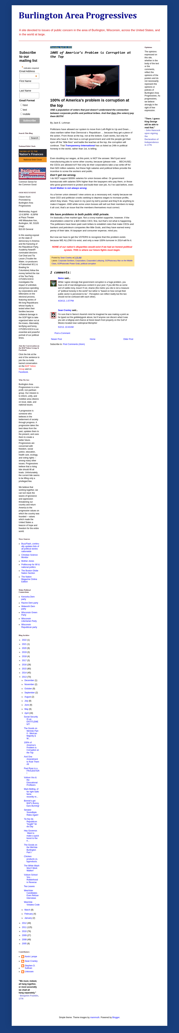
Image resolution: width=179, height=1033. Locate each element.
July (26, 701)
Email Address (28, 71)
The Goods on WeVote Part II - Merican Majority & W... (31, 733)
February (28, 914)
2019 (24, 652)
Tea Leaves (29, 886)
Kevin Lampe (31, 956)
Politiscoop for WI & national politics (30, 565)
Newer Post (56, 339)
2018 (24, 656)
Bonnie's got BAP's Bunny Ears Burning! (31, 803)
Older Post (128, 339)
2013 (24, 677)
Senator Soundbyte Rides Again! (31, 812)
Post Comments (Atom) (74, 344)
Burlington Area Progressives (78, 16)
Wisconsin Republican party (29, 625)
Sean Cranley (64, 310)
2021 (24, 644)
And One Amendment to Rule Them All (31, 760)
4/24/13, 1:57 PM (66, 301)
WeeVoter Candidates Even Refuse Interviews (31, 894)
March (27, 910)
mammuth (94, 1017)
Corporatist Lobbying (95, 261)
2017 (24, 660)
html (25, 105)
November (29, 684)
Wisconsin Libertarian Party (29, 619)
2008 (24, 939)
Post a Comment (62, 333)
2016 (24, 664)
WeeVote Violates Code (32, 903)
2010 (24, 931)
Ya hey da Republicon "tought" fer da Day (30, 823)
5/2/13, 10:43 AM (66, 327)
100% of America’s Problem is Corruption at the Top (31, 747)
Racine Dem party (29, 603)
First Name (25, 81)
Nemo (61, 278)
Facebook (23, 372)
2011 (24, 927)
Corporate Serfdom (66, 261)
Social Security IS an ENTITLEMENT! (31, 721)
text (25, 109)
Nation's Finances (31, 154)
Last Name (25, 90)
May (26, 709)
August (28, 697)
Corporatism (80, 261)
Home (92, 339)
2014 (24, 672)
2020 (24, 648)
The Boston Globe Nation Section (29, 571)
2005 (24, 943)
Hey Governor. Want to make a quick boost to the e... (31, 835)
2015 (24, 668)
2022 (24, 640)
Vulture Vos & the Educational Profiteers (31, 781)
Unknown (29, 971)
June (27, 705)
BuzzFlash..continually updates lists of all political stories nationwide (30, 547)
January (28, 918)
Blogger (116, 1017)
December (29, 680)
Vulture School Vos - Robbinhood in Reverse (31, 879)
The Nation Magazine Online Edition (29, 579)
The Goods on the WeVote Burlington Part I (30, 849)
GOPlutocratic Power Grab (68, 263)
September (29, 692)
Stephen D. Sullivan (30, 966)
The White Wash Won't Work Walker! (31, 868)
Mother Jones (27, 561)
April (26, 713)
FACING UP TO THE (29, 151)
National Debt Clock (33, 160)
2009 (24, 935)
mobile (26, 114)
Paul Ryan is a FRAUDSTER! (31, 771)
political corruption (88, 263)
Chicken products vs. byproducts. (31, 859)
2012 (24, 923)
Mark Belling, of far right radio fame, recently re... (31, 793)
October (28, 688)
